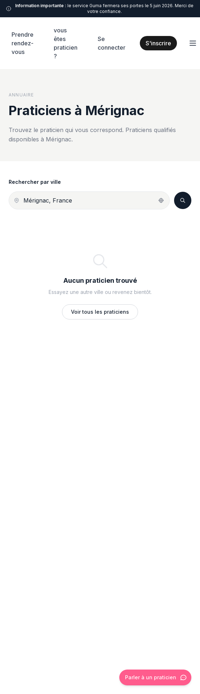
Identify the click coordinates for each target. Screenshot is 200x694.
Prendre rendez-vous (23, 43)
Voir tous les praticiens (100, 312)
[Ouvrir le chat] (155, 677)
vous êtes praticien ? (65, 43)
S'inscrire (158, 43)
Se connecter (111, 43)
